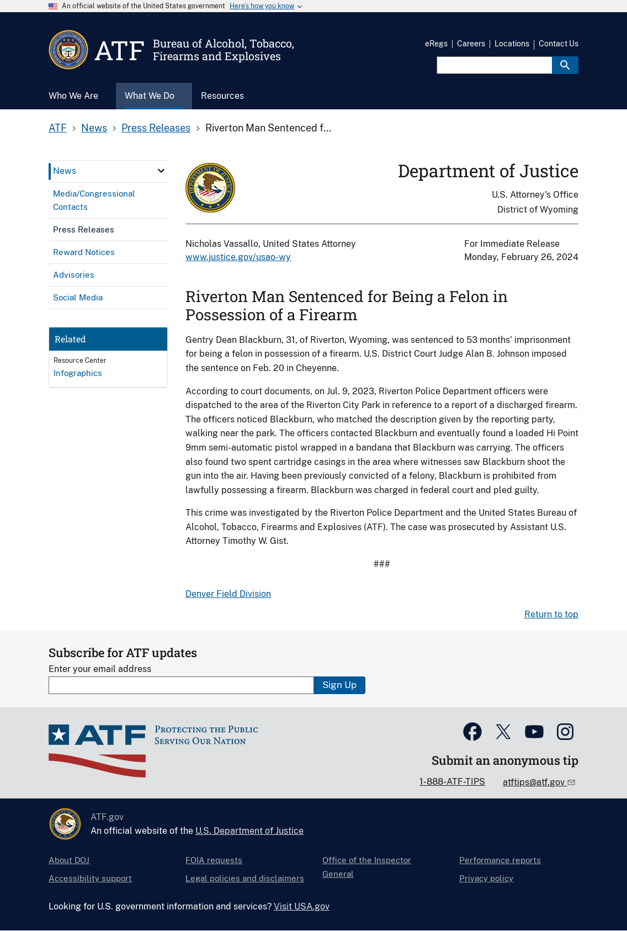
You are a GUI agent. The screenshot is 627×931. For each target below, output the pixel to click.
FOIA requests (213, 860)
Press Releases (155, 128)
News (94, 128)
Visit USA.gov (302, 906)
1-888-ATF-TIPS (452, 781)
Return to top (551, 614)
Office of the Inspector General (366, 866)
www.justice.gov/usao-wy (238, 257)
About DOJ (69, 860)
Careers (471, 43)
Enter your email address (100, 669)
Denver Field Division (228, 594)
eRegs (436, 43)
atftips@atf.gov (535, 782)
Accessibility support (90, 878)
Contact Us (558, 43)
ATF (58, 128)
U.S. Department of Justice (249, 831)
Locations (512, 43)
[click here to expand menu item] (161, 170)
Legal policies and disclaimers (244, 878)
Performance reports (500, 860)
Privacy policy (486, 878)
